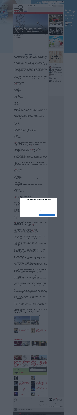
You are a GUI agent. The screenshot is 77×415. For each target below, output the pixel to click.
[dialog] (38, 207)
